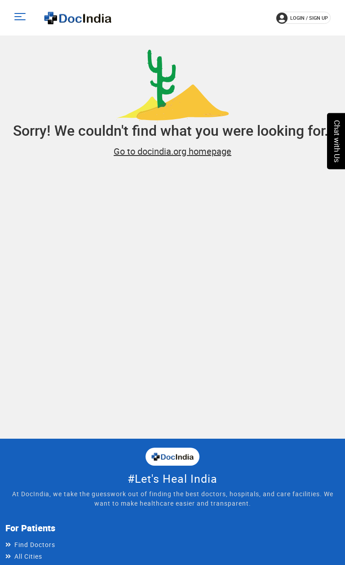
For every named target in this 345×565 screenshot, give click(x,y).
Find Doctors (34, 544)
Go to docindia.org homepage (172, 151)
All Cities (28, 556)
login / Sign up (302, 18)
